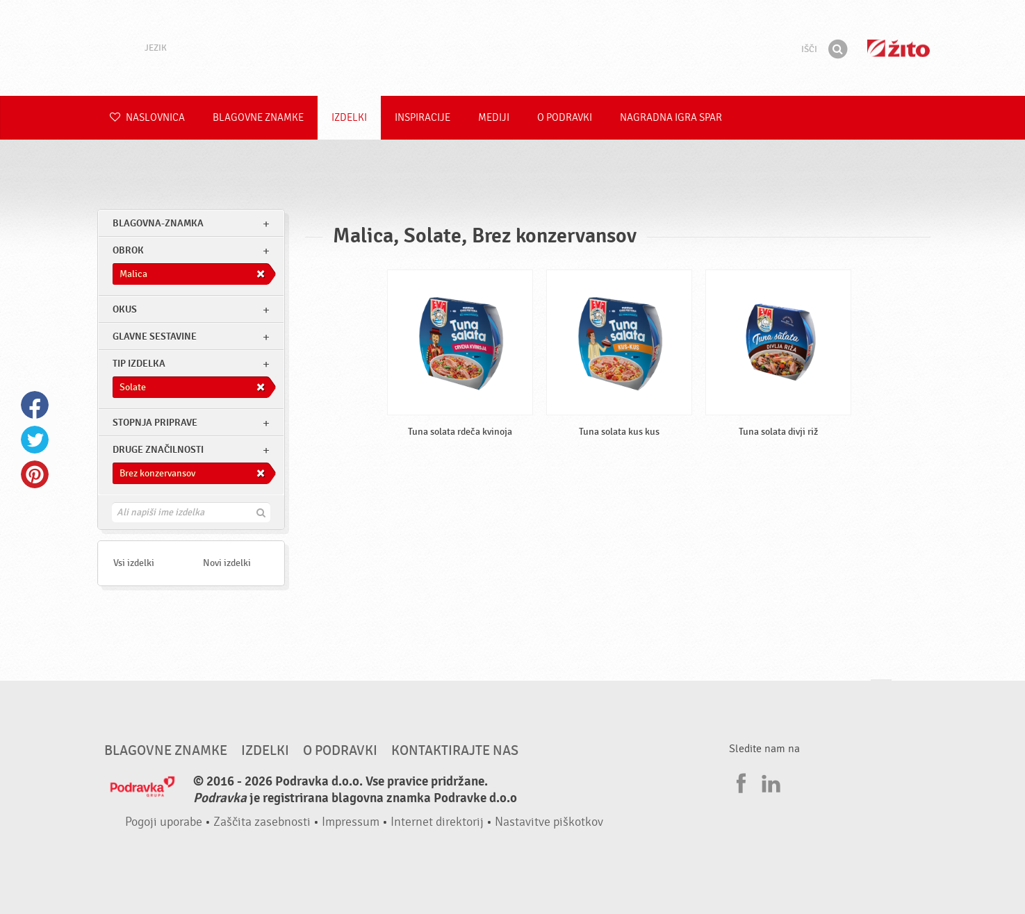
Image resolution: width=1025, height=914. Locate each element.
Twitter (35, 440)
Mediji (493, 118)
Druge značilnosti (158, 450)
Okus (125, 309)
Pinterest (35, 474)
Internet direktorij (437, 822)
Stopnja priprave (155, 423)
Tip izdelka (139, 363)
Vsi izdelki (133, 563)
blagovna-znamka (158, 223)
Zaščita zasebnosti (262, 822)
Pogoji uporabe (163, 822)
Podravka (513, 48)
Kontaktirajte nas (454, 750)
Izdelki (349, 118)
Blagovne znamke (258, 118)
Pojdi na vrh (881, 692)
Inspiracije (422, 118)
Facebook (35, 405)
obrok (128, 250)
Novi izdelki (227, 563)
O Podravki (564, 118)
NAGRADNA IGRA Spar (671, 118)
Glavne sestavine (155, 336)
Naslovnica (147, 118)
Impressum (350, 822)
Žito (898, 48)
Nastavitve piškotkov (549, 822)
